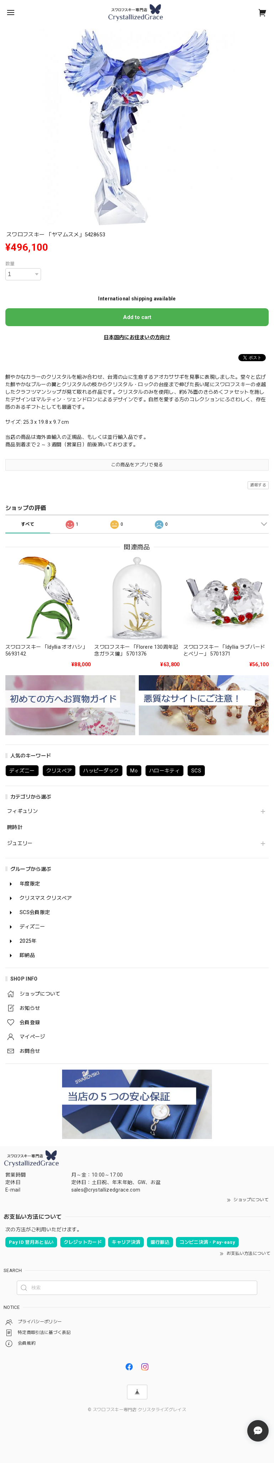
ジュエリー (20, 843)
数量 (10, 263)
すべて (27, 524)
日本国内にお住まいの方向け (137, 337)
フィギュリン (22, 811)
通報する (258, 485)
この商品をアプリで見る (137, 464)
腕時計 (14, 827)
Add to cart (137, 317)
